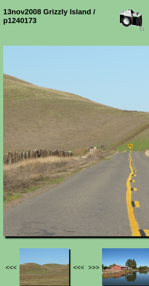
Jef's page (17, 214)
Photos (47, 214)
